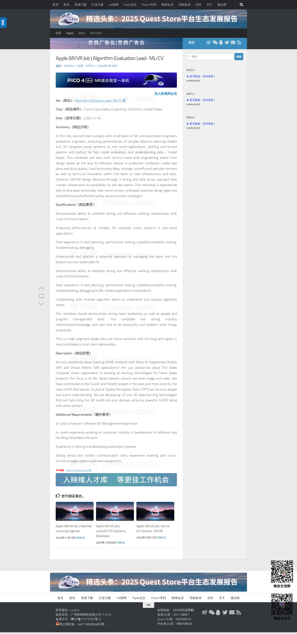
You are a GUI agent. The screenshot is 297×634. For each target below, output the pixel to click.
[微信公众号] (215, 44)
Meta (81, 33)
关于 (209, 4)
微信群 (222, 4)
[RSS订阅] (239, 44)
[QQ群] (221, 44)
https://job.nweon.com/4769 (78, 472)
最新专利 (190, 119)
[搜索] (241, 4)
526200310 (183, 621)
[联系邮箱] (233, 44)
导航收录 (184, 4)
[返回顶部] (148, 607)
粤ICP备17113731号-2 (86, 621)
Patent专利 (149, 4)
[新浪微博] (208, 44)
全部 (58, 33)
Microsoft (96, 33)
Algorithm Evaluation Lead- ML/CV (102, 102)
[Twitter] (227, 44)
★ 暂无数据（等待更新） (201, 78)
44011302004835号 (91, 626)
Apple (69, 33)
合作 (198, 4)
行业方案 (97, 4)
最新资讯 (190, 72)
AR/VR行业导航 (183, 612)
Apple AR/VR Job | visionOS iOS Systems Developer (111, 533)
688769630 (184, 625)
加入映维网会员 (165, 95)
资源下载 (80, 4)
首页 (55, 4)
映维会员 (167, 4)
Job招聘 (114, 4)
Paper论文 (130, 4)
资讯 (66, 4)
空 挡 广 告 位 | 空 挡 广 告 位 (116, 44)
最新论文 (190, 95)
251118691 (181, 616)
